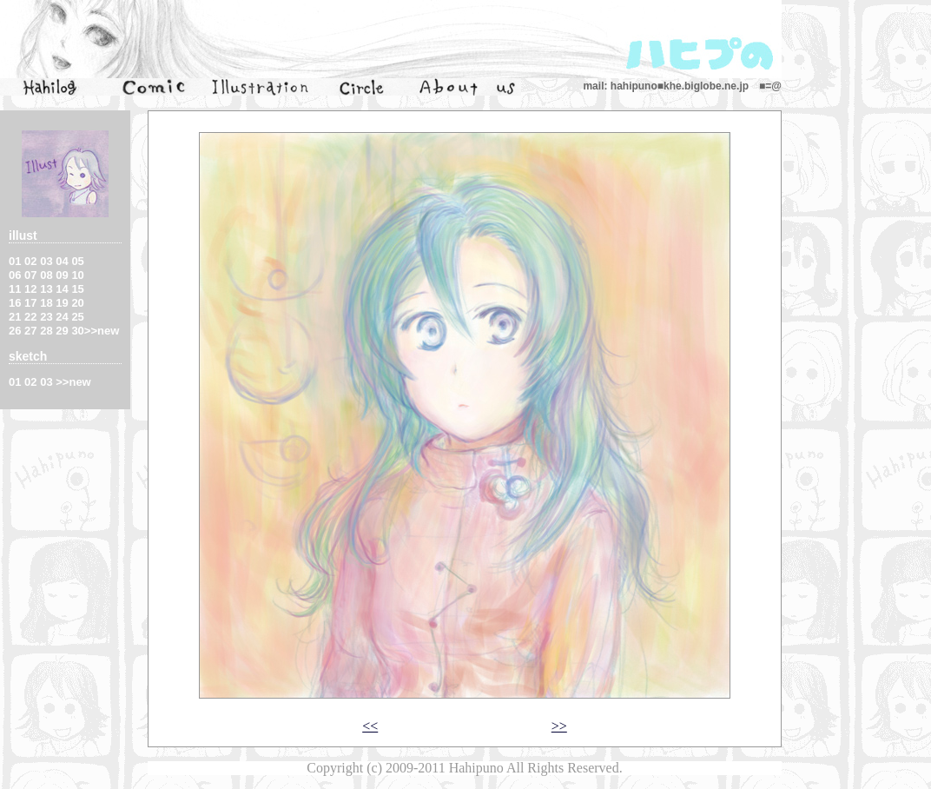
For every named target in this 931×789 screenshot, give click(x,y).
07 (30, 275)
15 (77, 288)
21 (15, 316)
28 (46, 330)
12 (30, 288)
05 (77, 261)
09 (62, 275)
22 (30, 316)
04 (62, 261)
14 (62, 288)
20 (77, 302)
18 (46, 302)
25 (77, 316)
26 (15, 330)
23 (46, 316)
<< (370, 726)
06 (15, 275)
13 (46, 288)
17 (30, 302)
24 (62, 316)
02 (30, 261)
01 (15, 261)
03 (46, 261)
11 (15, 288)
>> (559, 726)
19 (62, 302)
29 (62, 330)
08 (46, 275)
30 (77, 330)
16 (15, 302)
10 (77, 275)
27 (30, 330)
